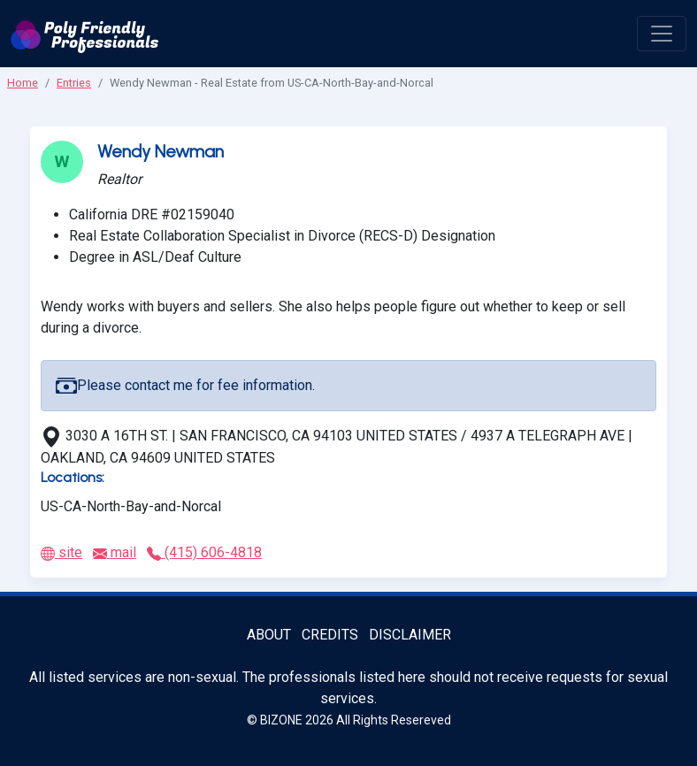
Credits (330, 634)
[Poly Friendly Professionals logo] (85, 33)
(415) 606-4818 (204, 552)
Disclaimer (410, 634)
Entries (74, 82)
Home (22, 82)
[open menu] (661, 33)
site (61, 552)
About (269, 634)
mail (114, 552)
